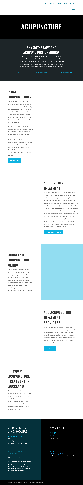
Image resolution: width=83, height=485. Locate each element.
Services (58, 3)
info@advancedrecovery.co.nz (59, 448)
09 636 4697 (53, 435)
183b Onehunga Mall (56, 454)
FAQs (65, 3)
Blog (73, 10)
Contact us (14, 160)
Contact (72, 3)
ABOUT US (18, 73)
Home (46, 3)
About (52, 3)
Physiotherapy (41, 73)
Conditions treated (53, 232)
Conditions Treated (65, 73)
